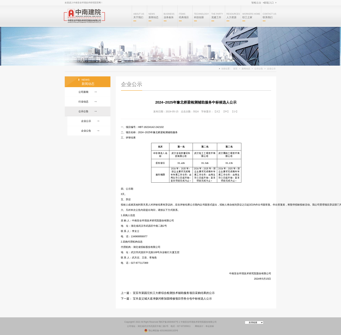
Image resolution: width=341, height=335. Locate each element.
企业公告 (86, 130)
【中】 (226, 111)
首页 (235, 68)
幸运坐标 (210, 326)
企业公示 (271, 68)
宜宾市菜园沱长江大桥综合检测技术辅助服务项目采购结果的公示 (174, 292)
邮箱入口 (269, 2)
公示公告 (258, 68)
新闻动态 (246, 68)
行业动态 (83, 101)
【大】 (217, 111)
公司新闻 (83, 91)
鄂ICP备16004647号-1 (169, 322)
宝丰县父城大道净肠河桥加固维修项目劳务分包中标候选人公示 (172, 298)
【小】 (235, 111)
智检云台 (256, 2)
